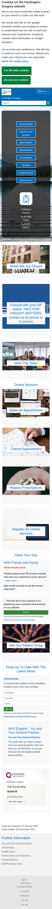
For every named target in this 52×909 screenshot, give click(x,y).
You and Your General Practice (24, 737)
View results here (15, 567)
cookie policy (20, 61)
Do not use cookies (16, 80)
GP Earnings (8, 847)
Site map (24, 905)
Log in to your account (26, 133)
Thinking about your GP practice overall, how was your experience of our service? (25, 575)
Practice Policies (10, 860)
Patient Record (26, 173)
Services (26, 165)
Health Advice (8, 851)
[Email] (26, 704)
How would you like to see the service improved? (23, 587)
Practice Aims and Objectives (16, 856)
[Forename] (26, 693)
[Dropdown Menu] (43, 91)
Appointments (26, 150)
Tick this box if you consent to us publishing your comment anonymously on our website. (25, 604)
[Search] (24, 103)
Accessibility (24, 891)
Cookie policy (25, 896)
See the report (16, 801)
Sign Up (8, 709)
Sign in (24, 880)
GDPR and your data (12, 864)
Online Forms (26, 180)
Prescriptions (26, 157)
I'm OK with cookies (16, 70)
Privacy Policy (9, 620)
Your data (24, 900)
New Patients (26, 142)
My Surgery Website (24, 887)
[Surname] (26, 698)
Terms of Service (24, 620)
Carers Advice (26, 124)
